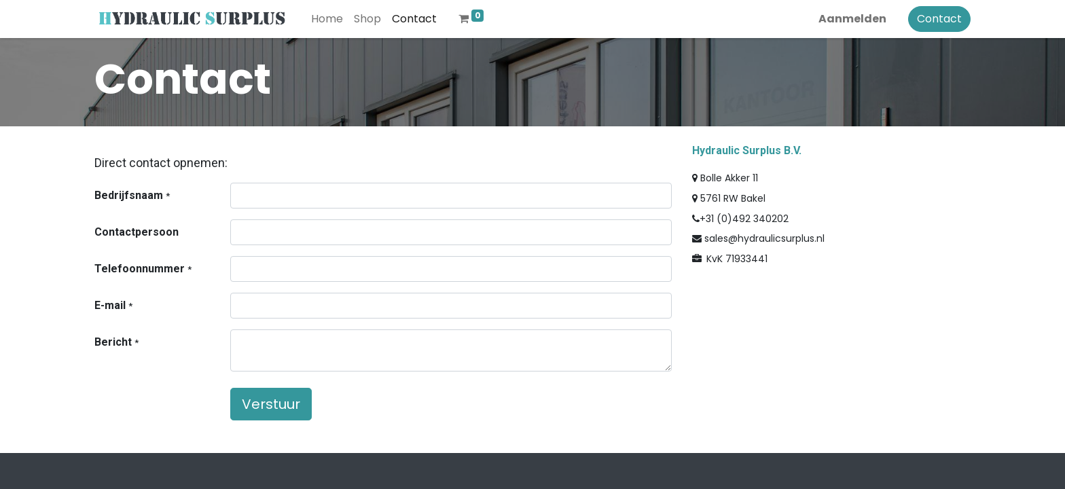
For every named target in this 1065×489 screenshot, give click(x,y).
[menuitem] (327, 19)
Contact (939, 18)
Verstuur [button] (271, 404)
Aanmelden (852, 18)
